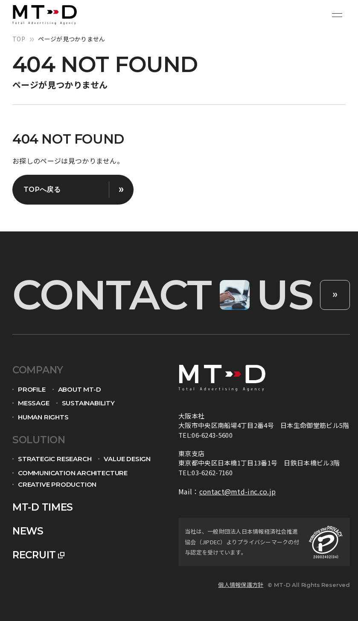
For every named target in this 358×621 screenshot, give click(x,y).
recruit (34, 555)
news (28, 531)
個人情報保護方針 (240, 585)
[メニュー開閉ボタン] (337, 14)
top (18, 39)
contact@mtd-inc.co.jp (237, 491)
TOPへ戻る (42, 189)
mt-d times (42, 507)
